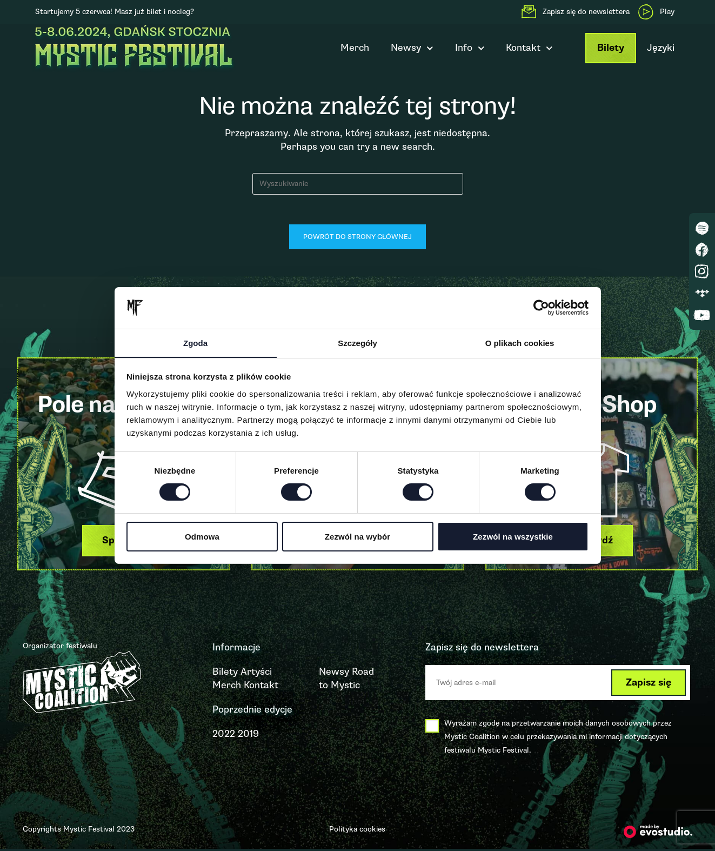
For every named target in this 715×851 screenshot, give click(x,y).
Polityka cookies (357, 831)
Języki (660, 48)
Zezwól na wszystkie (513, 536)
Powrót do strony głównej (357, 239)
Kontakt (529, 48)
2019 (248, 736)
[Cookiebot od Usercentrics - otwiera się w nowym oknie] (541, 308)
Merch (354, 48)
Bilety (610, 48)
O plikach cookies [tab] (519, 342)
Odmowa (202, 536)
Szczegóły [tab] (357, 342)
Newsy (412, 48)
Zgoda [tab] (195, 342)
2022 (223, 736)
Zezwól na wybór (358, 536)
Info (470, 48)
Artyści (256, 674)
